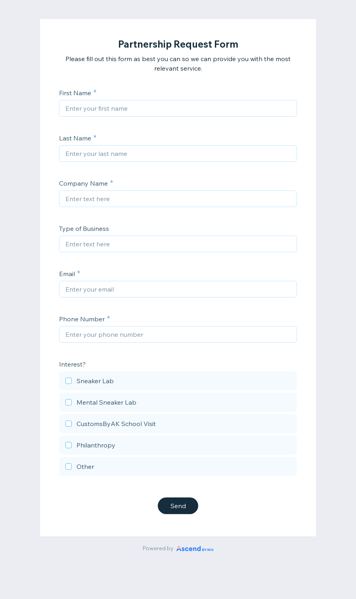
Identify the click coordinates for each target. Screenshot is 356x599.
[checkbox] (178, 382)
